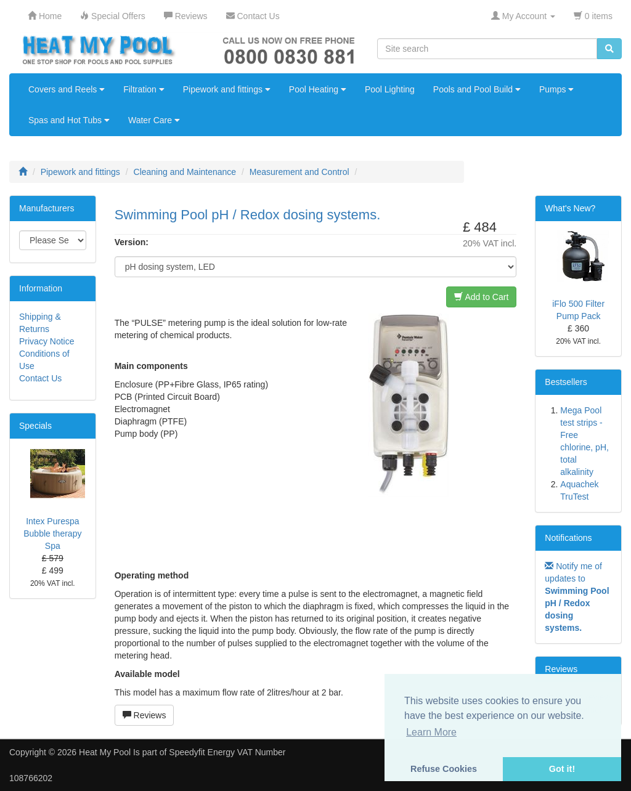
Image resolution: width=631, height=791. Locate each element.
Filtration (144, 89)
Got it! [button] (562, 769)
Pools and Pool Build (477, 89)
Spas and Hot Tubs (69, 120)
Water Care (154, 120)
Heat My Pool (105, 752)
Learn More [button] (431, 732)
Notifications (568, 538)
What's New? (570, 208)
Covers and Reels (66, 89)
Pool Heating (317, 89)
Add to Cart (481, 297)
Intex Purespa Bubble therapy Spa (52, 533)
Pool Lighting (390, 89)
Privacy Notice (46, 341)
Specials (35, 426)
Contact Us (40, 378)
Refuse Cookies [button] (443, 769)
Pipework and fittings (227, 89)
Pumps (556, 89)
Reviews (144, 715)
